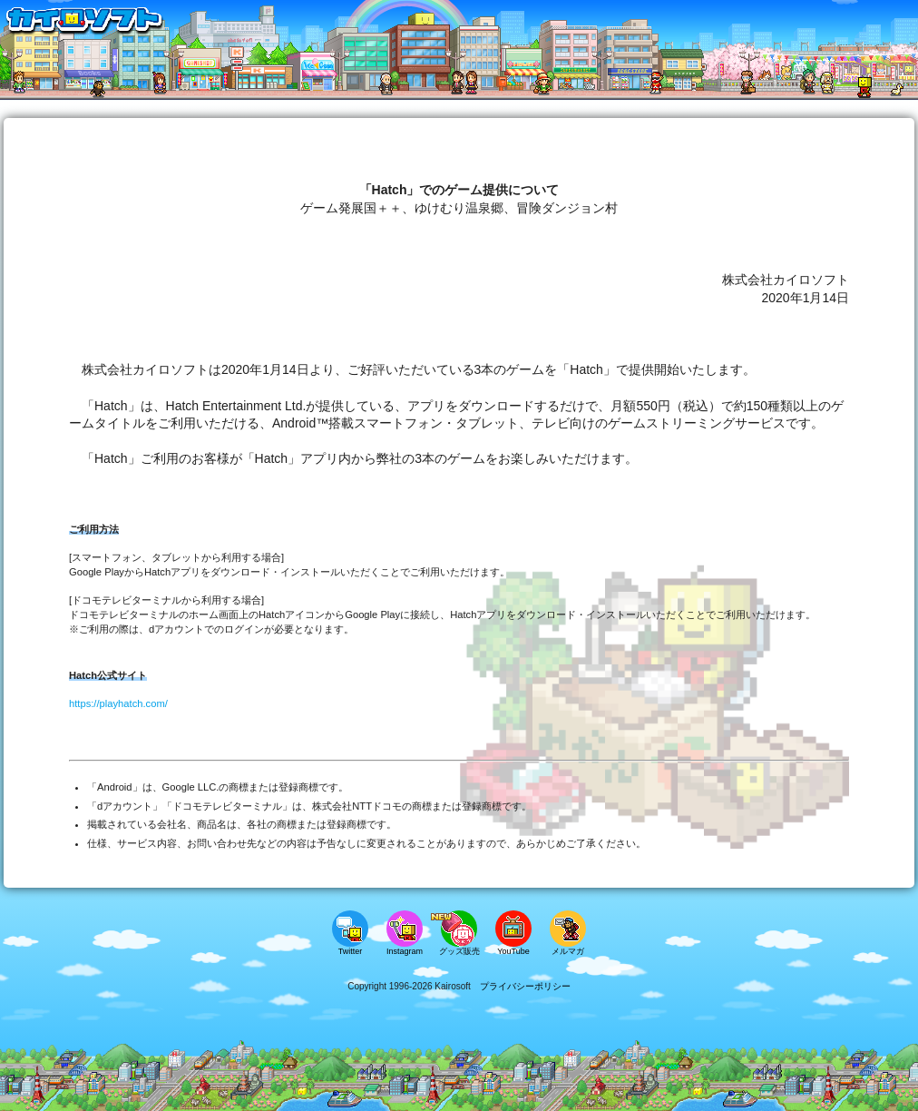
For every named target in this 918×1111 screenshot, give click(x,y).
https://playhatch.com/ (118, 703)
